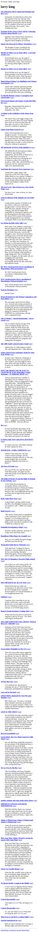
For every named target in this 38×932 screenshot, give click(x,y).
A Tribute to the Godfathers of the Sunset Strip (17, 113)
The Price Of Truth (7, 466)
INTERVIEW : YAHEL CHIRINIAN (14, 450)
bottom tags (25, 930)
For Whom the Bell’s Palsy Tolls (12, 223)
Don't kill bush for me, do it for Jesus (13, 582)
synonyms (12, 930)
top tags (18, 930)
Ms (2, 425)
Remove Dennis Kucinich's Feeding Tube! (15, 611)
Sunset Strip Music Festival (10, 129)
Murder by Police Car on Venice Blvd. (14, 69)
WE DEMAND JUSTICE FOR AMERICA (16, 147)
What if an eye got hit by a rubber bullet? (15, 917)
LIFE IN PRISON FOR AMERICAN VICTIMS (17, 198)
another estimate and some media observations (17, 800)
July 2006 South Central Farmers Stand (14, 344)
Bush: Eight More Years (9, 498)
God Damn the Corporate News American (15, 169)
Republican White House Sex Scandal (14, 536)
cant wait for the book (8, 692)
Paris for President (7, 290)
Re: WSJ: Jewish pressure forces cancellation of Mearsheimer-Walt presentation (17, 268)
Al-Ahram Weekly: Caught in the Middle (15, 883)
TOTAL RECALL (7, 682)
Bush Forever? (6, 511)
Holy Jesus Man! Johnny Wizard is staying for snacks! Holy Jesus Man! (17, 839)
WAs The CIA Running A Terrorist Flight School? (18, 559)
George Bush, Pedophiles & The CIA (13, 649)
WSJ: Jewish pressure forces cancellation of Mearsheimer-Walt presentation (16, 280)
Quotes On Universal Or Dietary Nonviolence (16, 44)
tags (6, 13)
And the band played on (9, 920)
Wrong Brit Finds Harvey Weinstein (13, 545)
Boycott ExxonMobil (8, 733)
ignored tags (5, 930)
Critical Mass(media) (8, 899)
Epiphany (4, 597)
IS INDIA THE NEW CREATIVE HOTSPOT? (17, 439)
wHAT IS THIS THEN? (9, 712)
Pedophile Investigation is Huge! (12, 527)
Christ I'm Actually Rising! (10, 869)
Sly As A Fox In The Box (9, 768)
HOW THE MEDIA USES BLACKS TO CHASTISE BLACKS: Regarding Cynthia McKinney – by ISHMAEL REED (15, 372)
